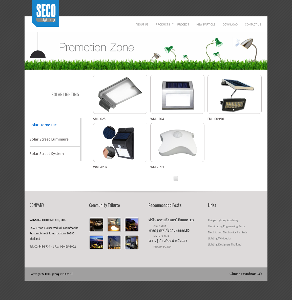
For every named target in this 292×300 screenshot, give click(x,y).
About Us (142, 24)
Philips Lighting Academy (223, 220)
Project (183, 24)
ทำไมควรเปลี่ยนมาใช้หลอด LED (171, 220)
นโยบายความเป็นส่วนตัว (246, 274)
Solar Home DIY (43, 125)
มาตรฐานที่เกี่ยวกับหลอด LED (169, 230)
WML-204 (157, 119)
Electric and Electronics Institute (227, 232)
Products (163, 26)
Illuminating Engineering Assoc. (227, 226)
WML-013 (157, 167)
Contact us (253, 24)
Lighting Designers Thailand (225, 244)
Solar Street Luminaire (49, 139)
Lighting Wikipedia (219, 238)
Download (230, 24)
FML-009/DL (215, 119)
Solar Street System (47, 153)
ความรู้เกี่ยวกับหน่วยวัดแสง (168, 241)
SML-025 (99, 119)
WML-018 (100, 167)
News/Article (205, 24)
